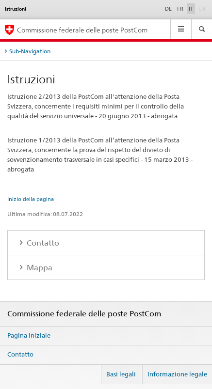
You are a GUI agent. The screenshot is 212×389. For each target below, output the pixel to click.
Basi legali (121, 374)
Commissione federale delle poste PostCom (82, 30)
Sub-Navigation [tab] (29, 51)
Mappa (38, 267)
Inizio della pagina (30, 199)
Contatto (42, 243)
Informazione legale (177, 374)
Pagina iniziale (28, 335)
